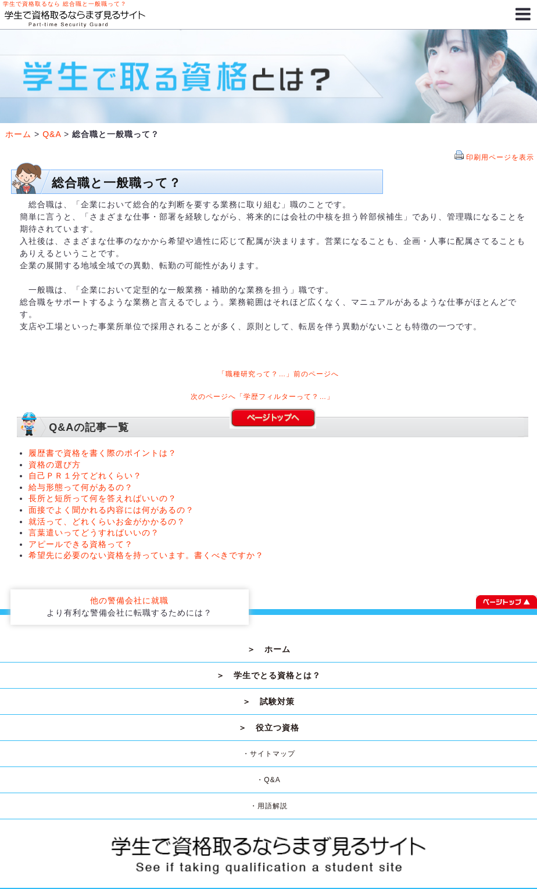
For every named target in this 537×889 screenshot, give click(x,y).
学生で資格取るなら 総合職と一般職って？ (65, 4)
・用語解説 (269, 806)
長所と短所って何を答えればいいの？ (102, 498)
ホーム (18, 134)
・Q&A (268, 780)
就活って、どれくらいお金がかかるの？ (106, 521)
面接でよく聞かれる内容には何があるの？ (111, 509)
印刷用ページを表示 (500, 157)
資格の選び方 (54, 464)
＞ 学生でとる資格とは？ (268, 675)
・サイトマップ (268, 754)
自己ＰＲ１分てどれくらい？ (85, 475)
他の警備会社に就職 (129, 600)
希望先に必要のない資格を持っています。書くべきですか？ (146, 555)
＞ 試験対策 (268, 701)
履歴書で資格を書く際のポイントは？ (102, 453)
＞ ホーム (269, 649)
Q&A (51, 134)
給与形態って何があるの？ (80, 487)
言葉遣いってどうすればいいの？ (93, 532)
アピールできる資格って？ (80, 544)
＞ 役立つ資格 (268, 727)
